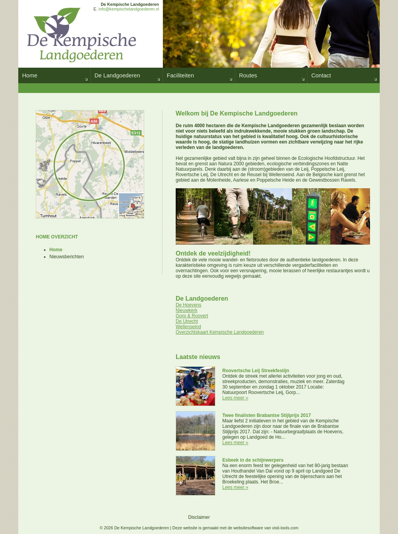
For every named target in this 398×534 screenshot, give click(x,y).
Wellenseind (188, 326)
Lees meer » (235, 398)
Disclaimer (199, 517)
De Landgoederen (117, 75)
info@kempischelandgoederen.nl (129, 9)
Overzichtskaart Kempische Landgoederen (220, 332)
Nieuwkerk (186, 310)
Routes (248, 75)
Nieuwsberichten (66, 256)
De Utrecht (187, 321)
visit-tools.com (285, 527)
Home (29, 75)
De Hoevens (188, 305)
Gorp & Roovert (192, 316)
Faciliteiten (180, 75)
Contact (321, 75)
